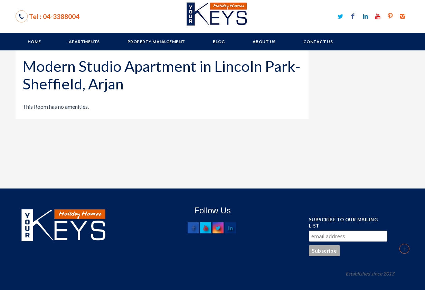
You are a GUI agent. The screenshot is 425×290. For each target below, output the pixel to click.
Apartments (84, 41)
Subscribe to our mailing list (343, 223)
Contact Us (318, 41)
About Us (264, 41)
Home (34, 41)
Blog (219, 41)
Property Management (156, 41)
